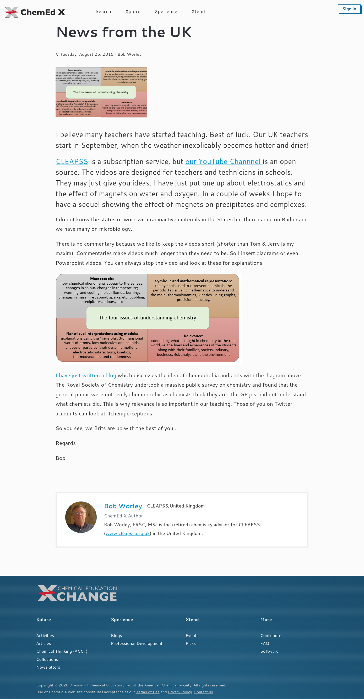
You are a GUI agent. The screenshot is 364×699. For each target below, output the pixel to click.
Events (192, 635)
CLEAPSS (72, 161)
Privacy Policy (180, 692)
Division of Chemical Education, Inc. (100, 685)
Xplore (132, 11)
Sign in (349, 9)
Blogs (116, 635)
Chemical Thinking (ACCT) (62, 651)
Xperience (166, 11)
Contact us (203, 692)
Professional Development (136, 643)
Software (269, 651)
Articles (43, 643)
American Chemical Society (168, 685)
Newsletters (48, 667)
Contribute (270, 635)
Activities (45, 635)
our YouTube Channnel (224, 161)
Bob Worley (130, 54)
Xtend (198, 11)
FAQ (264, 643)
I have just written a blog (86, 375)
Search (103, 11)
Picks (191, 643)
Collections (47, 659)
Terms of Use (147, 692)
